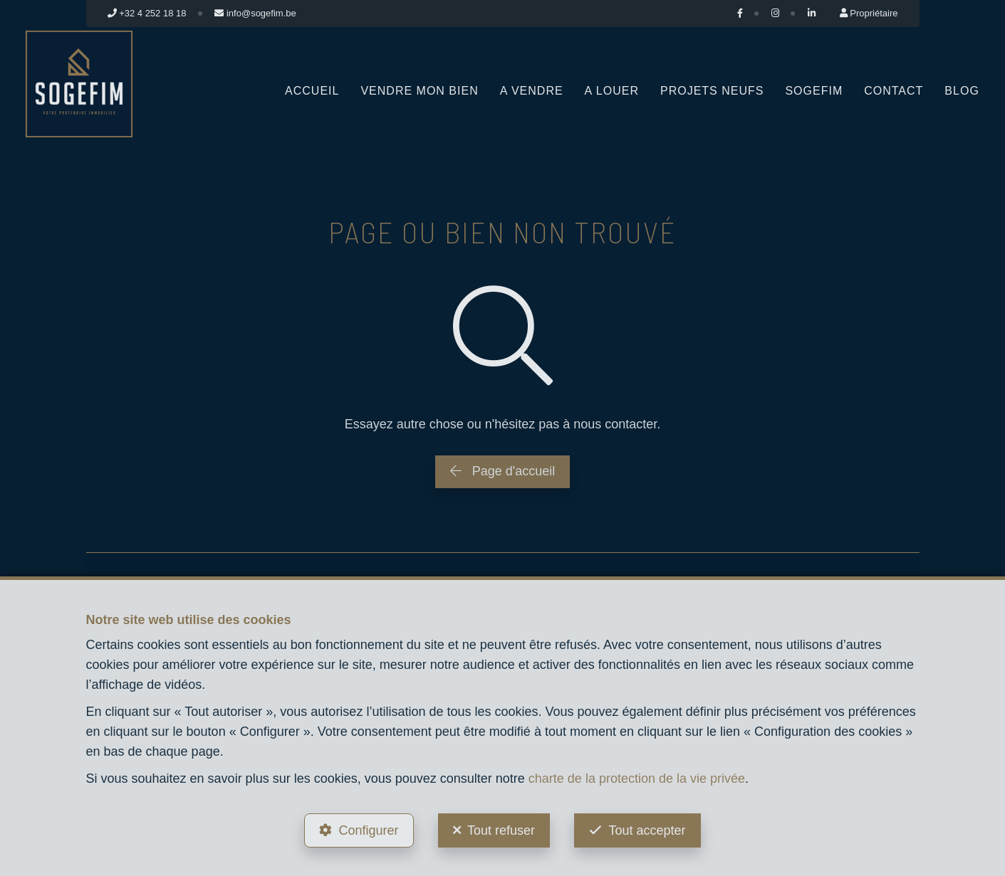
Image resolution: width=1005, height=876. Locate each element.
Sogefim (814, 91)
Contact (893, 91)
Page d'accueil (503, 471)
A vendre (531, 91)
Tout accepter (646, 830)
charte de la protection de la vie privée (636, 778)
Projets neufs (712, 91)
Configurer (368, 830)
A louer (612, 91)
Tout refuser (501, 830)
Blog (961, 91)
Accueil (312, 91)
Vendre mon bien (419, 91)
